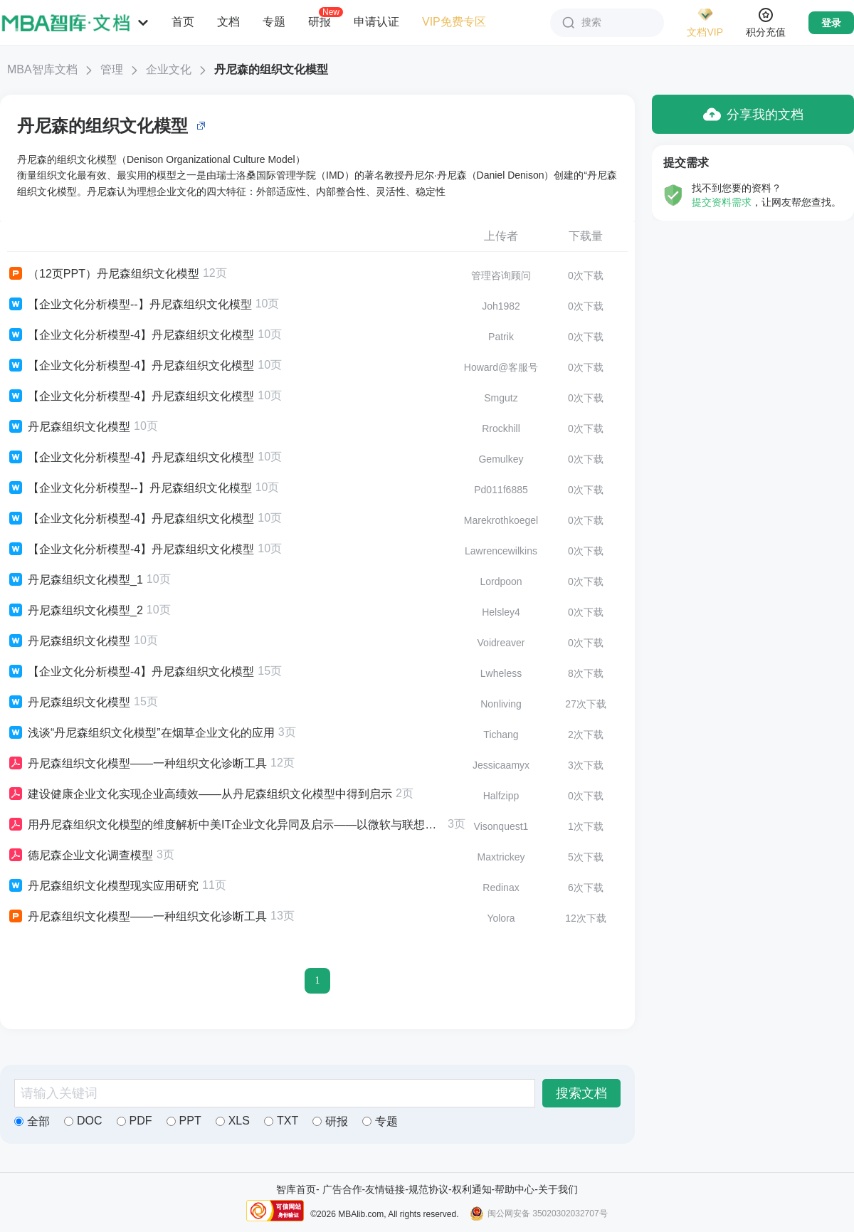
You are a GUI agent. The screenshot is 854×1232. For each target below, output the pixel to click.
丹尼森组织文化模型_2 (75, 610)
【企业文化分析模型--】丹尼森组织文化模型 (129, 304)
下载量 (586, 236)
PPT (184, 1121)
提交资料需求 (722, 202)
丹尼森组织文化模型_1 (75, 580)
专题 (274, 22)
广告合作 (342, 1189)
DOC (83, 1121)
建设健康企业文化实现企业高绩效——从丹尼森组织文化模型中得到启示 (199, 794)
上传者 (501, 236)
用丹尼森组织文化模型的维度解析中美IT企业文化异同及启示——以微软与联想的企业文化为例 (225, 825)
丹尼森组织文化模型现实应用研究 (103, 886)
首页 (183, 22)
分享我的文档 (753, 114)
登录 (831, 22)
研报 (319, 21)
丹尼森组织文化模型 (68, 427)
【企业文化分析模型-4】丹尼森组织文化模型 (130, 335)
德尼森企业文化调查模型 (80, 855)
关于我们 (558, 1189)
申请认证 (376, 22)
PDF (134, 1121)
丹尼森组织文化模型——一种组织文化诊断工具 (137, 764)
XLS (233, 1121)
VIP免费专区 (454, 22)
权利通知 (472, 1189)
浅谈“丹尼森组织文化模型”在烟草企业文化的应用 (141, 733)
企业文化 (168, 69)
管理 (111, 69)
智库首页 (296, 1189)
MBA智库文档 (42, 69)
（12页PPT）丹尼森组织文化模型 (103, 274)
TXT (281, 1121)
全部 (32, 1121)
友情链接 (385, 1189)
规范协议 (428, 1189)
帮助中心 (514, 1189)
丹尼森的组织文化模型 (271, 69)
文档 (228, 22)
